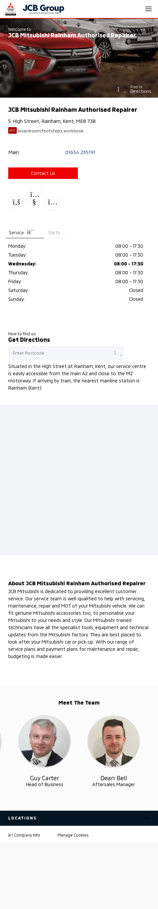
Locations (22, 818)
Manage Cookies (73, 835)
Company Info (24, 835)
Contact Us (43, 173)
